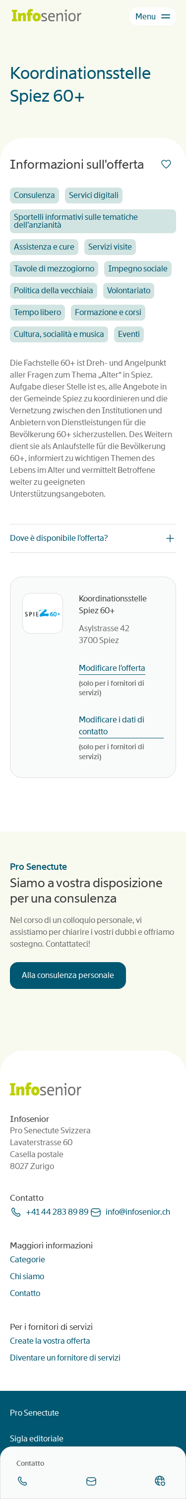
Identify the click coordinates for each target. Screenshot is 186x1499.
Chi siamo (27, 1276)
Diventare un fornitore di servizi (65, 1358)
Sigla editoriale (36, 1439)
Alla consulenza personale (68, 975)
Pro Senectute (34, 1413)
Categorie (27, 1259)
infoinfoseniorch (138, 1212)
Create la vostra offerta (50, 1341)
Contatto (25, 1293)
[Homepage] (46, 16)
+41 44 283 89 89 (57, 1212)
